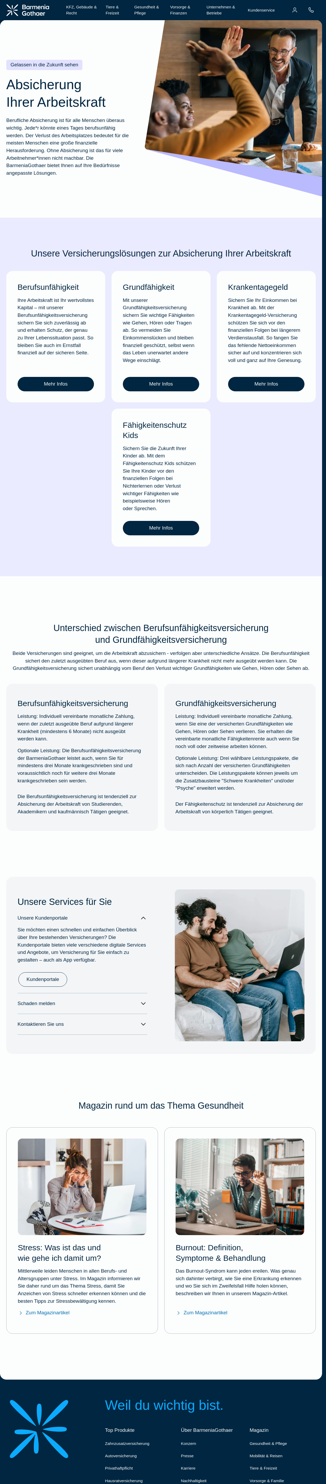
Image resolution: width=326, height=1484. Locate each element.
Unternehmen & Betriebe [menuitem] (221, 10)
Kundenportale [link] (43, 979)
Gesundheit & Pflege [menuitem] (146, 10)
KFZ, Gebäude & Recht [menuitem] (81, 10)
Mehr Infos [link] (55, 384)
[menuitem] (295, 10)
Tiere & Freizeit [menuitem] (112, 10)
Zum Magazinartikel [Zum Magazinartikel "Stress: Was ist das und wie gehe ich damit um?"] (44, 1313)
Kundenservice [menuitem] (261, 10)
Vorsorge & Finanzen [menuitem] (180, 10)
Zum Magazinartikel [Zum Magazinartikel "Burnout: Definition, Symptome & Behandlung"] (201, 1313)
